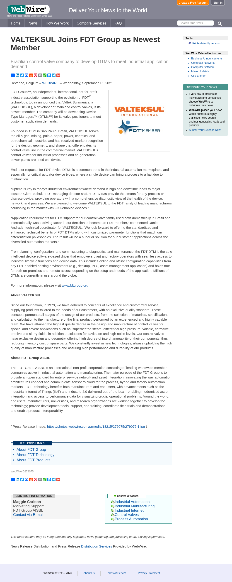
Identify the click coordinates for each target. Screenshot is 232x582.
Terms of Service (116, 573)
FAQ (118, 23)
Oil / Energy (198, 75)
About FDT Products (33, 460)
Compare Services (91, 23)
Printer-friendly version (206, 43)
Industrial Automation (130, 502)
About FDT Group (31, 449)
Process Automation (129, 519)
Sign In (217, 2)
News (33, 23)
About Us (88, 573)
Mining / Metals (200, 71)
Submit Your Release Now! (205, 130)
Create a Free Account (193, 2)
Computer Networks (203, 62)
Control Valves (125, 515)
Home (16, 23)
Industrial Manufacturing (133, 506)
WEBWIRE (50, 83)
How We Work (57, 23)
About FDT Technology (35, 455)
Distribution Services (96, 546)
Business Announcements (206, 58)
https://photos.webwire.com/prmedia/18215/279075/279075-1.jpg (96, 426)
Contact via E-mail (28, 515)
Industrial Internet (127, 510)
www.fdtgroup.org (75, 285)
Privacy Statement (149, 573)
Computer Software (203, 67)
